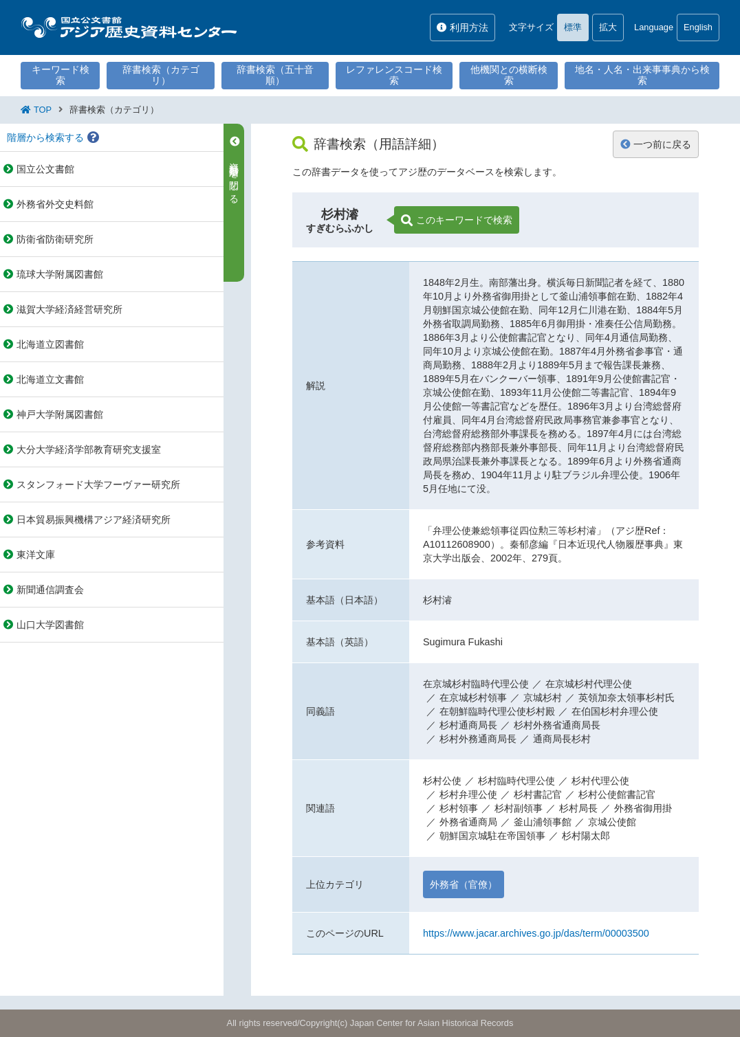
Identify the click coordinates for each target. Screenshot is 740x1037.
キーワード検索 (60, 75)
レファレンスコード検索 (394, 75)
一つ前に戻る (655, 144)
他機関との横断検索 (508, 75)
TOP (43, 109)
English (698, 27)
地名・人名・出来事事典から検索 (642, 75)
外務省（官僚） (463, 884)
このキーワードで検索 (456, 220)
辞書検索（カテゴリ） (160, 75)
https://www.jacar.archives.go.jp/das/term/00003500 (536, 933)
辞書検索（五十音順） (275, 75)
